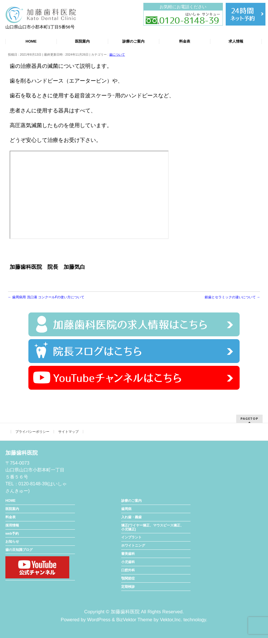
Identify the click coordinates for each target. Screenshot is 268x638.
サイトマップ (68, 431)
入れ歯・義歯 (131, 517)
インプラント (131, 537)
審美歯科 (128, 554)
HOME (10, 501)
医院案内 (12, 509)
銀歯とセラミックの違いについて (232, 297)
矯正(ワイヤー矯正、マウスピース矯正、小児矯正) (152, 527)
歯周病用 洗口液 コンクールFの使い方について (46, 297)
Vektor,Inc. (171, 619)
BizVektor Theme (134, 619)
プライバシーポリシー (32, 431)
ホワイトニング (133, 545)
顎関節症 (128, 578)
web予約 (12, 534)
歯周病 (126, 509)
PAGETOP (249, 418)
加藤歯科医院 (125, 611)
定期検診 (128, 587)
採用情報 (12, 525)
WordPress (98, 619)
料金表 (10, 517)
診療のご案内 (131, 501)
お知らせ (12, 541)
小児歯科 (128, 562)
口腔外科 (128, 570)
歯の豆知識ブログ (19, 550)
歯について (117, 54)
